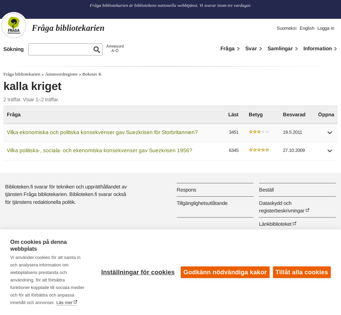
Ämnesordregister (61, 74)
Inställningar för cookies (138, 272)
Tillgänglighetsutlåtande (202, 203)
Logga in (325, 28)
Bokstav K (92, 74)
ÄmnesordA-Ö (115, 48)
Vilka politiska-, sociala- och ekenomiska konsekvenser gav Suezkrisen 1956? (99, 150)
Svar (251, 48)
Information (317, 48)
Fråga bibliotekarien (21, 74)
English (307, 28)
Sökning (13, 49)
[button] (330, 134)
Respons (186, 190)
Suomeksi (287, 28)
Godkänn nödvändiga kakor (225, 272)
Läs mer (64, 302)
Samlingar (280, 48)
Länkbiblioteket (275, 224)
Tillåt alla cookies (301, 272)
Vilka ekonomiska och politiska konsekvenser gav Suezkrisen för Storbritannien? (102, 132)
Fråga (227, 48)
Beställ (266, 190)
